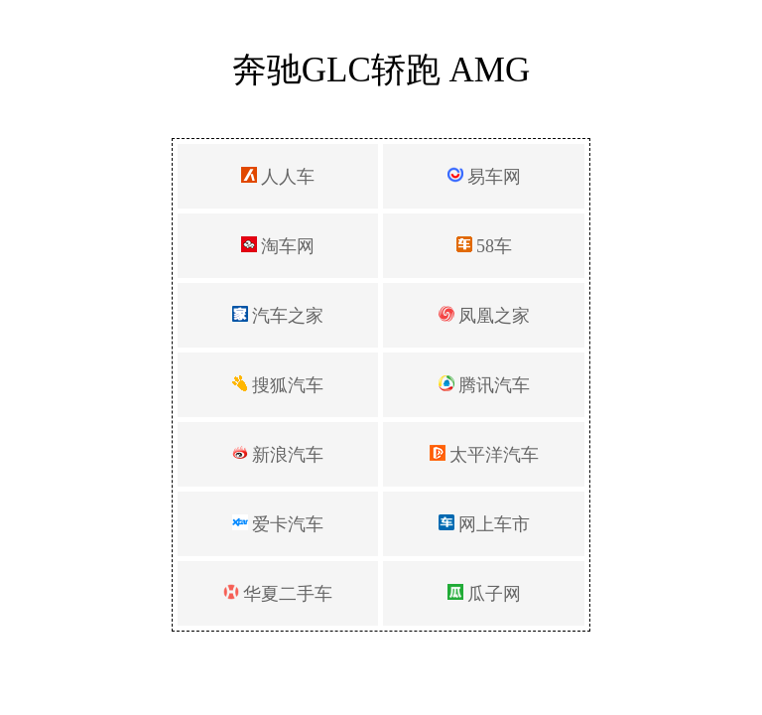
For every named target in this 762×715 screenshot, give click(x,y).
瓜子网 (484, 594)
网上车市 (485, 524)
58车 (484, 246)
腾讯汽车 (485, 385)
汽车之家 (278, 316)
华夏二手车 (278, 594)
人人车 (278, 177)
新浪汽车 (278, 455)
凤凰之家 (485, 316)
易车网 (484, 177)
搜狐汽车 (278, 385)
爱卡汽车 (278, 524)
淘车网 (278, 246)
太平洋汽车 (485, 455)
